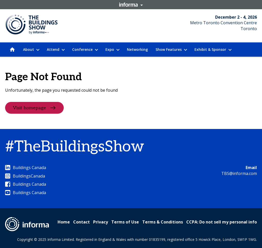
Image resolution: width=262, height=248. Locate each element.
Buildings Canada (25, 167)
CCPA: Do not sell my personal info (221, 222)
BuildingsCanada (25, 176)
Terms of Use (125, 222)
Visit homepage (29, 108)
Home (64, 222)
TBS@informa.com (239, 173)
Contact (81, 222)
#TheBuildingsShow (74, 147)
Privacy (100, 222)
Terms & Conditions (162, 222)
